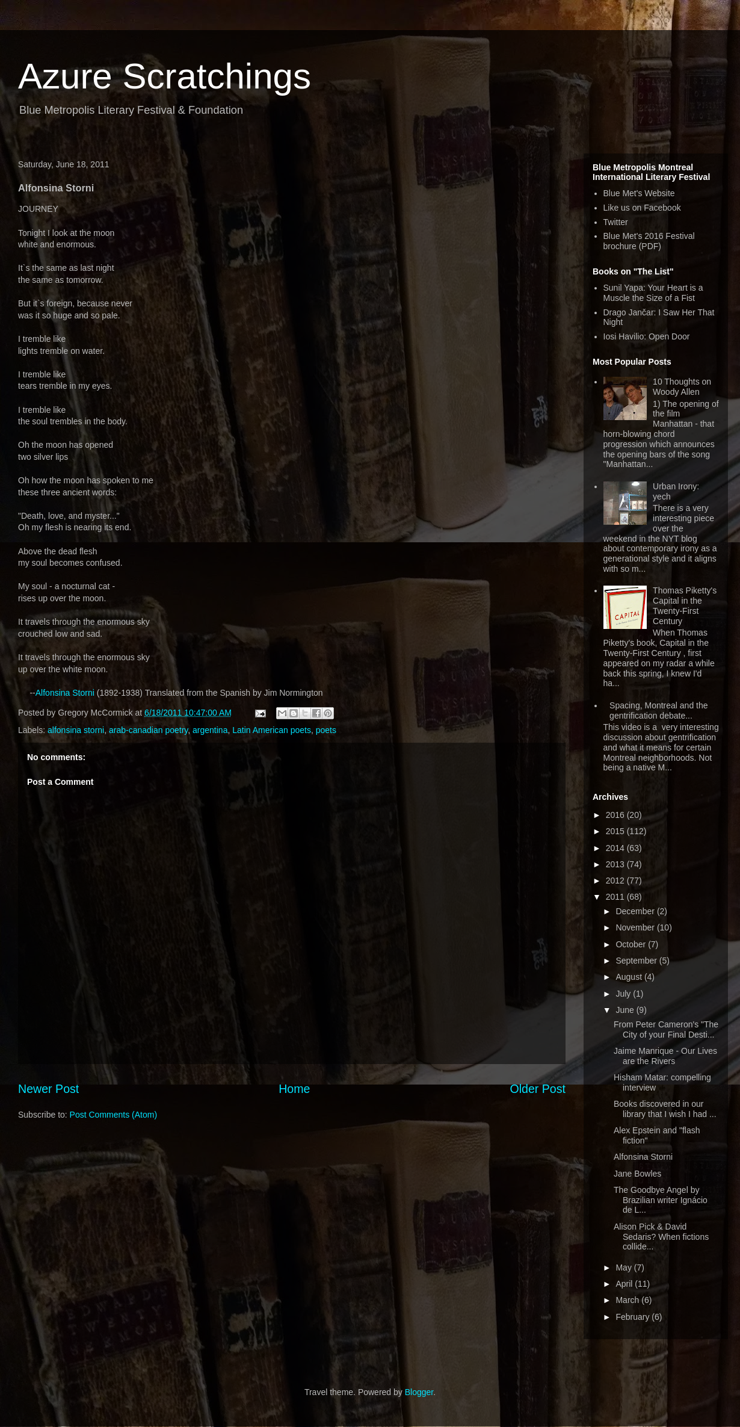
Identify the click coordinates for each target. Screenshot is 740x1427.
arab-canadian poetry (148, 730)
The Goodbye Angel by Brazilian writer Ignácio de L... (661, 1200)
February (633, 1317)
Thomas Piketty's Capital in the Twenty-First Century (685, 605)
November (635, 927)
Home (294, 1088)
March (628, 1300)
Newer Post (48, 1088)
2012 (616, 880)
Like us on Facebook (642, 207)
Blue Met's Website (639, 193)
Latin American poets (271, 730)
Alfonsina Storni (64, 693)
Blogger (419, 1392)
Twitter (615, 222)
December (635, 911)
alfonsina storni (76, 730)
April (625, 1284)
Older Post (538, 1088)
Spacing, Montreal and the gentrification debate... (658, 710)
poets (326, 730)
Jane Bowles (637, 1173)
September (637, 960)
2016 (616, 815)
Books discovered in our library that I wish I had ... (665, 1109)
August (629, 977)
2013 (616, 864)
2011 (616, 897)
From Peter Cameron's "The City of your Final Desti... (666, 1029)
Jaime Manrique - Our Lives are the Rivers (665, 1056)
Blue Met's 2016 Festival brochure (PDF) (649, 241)
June (625, 1010)
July (624, 993)
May (624, 1267)
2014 (616, 848)
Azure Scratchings (164, 76)
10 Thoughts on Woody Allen (682, 387)
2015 (616, 831)
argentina (210, 730)
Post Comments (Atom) (113, 1114)
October (631, 944)
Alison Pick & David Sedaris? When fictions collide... (661, 1237)
